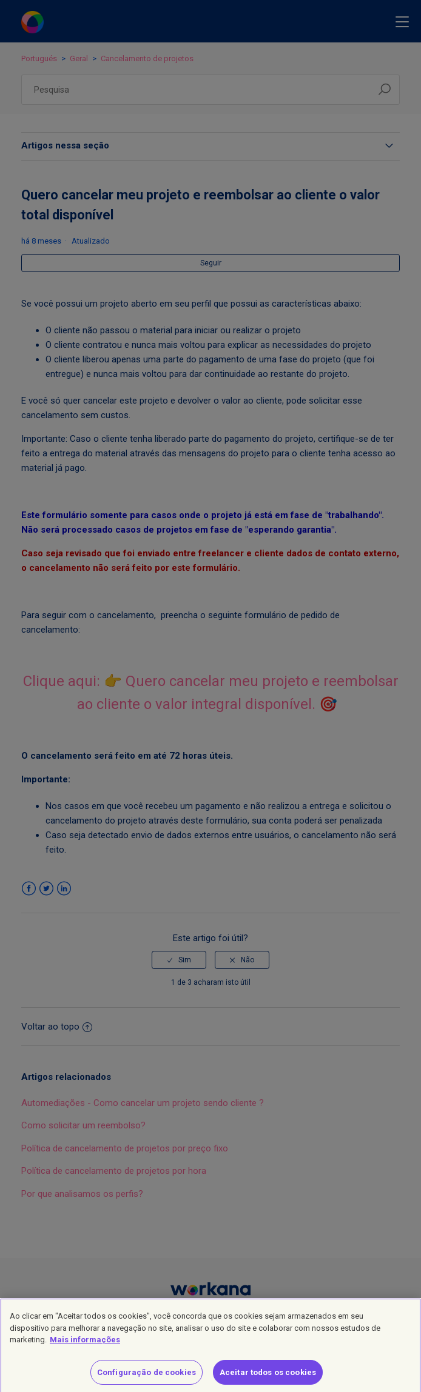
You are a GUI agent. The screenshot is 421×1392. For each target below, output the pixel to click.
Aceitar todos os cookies (268, 1378)
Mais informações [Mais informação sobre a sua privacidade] (85, 1345)
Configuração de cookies (146, 1378)
